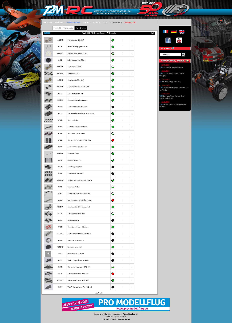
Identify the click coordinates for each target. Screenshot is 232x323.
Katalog (96, 22)
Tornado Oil (129, 22)
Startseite (47, 22)
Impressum (118, 314)
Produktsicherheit (130, 314)
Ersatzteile (81, 28)
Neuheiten (59, 22)
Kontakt (108, 314)
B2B (105, 22)
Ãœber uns (99, 314)
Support (86, 22)
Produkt (57, 28)
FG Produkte (116, 22)
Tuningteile (68, 28)
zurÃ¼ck (99, 293)
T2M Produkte (73, 22)
